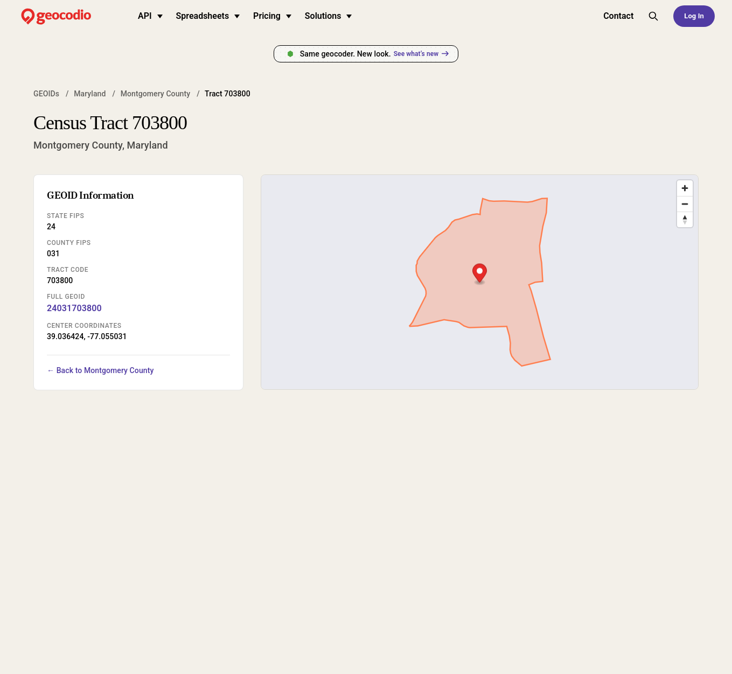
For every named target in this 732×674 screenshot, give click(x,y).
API (150, 16)
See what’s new (421, 54)
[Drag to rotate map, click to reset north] (685, 219)
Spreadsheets (208, 16)
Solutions (328, 16)
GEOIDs (46, 93)
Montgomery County (156, 93)
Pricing (272, 16)
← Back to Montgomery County (100, 370)
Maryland (90, 93)
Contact (618, 16)
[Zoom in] (685, 188)
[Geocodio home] (72, 16)
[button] (479, 274)
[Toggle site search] (653, 16)
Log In (694, 16)
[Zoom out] (685, 204)
